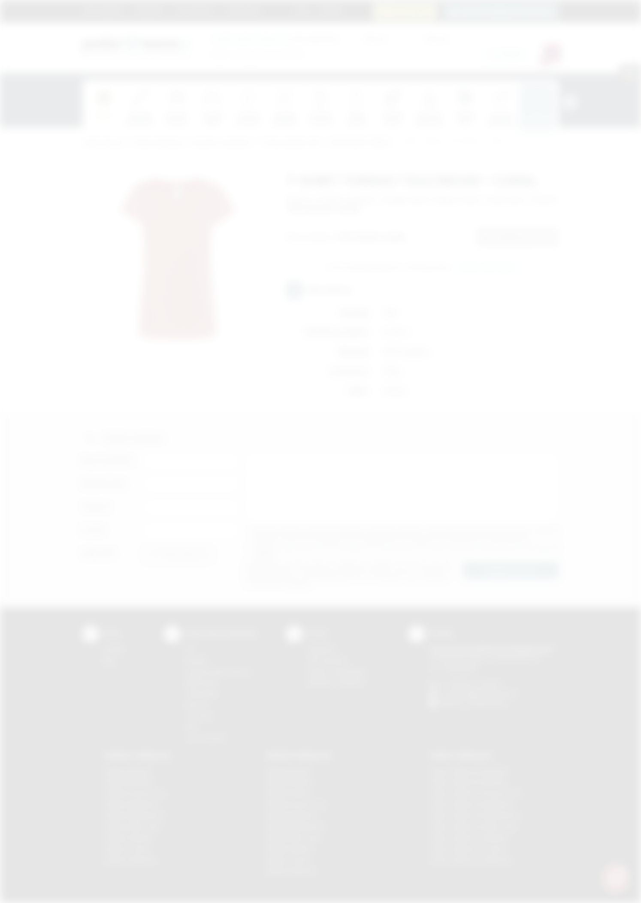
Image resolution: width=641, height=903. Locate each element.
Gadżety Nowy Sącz (132, 826)
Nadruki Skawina (290, 848)
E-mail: (93, 530)
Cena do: (436, 38)
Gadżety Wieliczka (130, 860)
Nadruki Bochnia (289, 771)
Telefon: (96, 507)
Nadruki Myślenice (292, 815)
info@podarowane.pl (488, 693)
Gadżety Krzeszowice (135, 793)
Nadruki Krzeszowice (296, 804)
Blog (302, 10)
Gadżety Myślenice (131, 804)
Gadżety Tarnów (127, 848)
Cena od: (375, 38)
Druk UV (196, 704)
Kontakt (330, 10)
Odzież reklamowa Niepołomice (475, 815)
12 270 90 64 (410, 11)
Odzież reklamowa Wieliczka (471, 860)
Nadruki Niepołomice (296, 826)
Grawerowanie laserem (218, 671)
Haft (190, 727)
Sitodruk (196, 660)
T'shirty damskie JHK (289, 143)
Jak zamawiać (194, 10)
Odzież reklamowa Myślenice (471, 804)
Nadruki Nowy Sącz (294, 837)
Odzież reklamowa (158, 143)
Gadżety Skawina (128, 837)
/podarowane (487, 703)
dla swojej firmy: (275, 38)
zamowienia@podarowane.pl (506, 11)
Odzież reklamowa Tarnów (468, 848)
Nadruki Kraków (288, 793)
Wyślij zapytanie (487, 268)
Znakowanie (242, 10)
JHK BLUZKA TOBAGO (359, 143)
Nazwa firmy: (104, 484)
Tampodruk (201, 693)
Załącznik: (98, 553)
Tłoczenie (198, 715)
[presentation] (570, 102)
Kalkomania (201, 682)
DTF (190, 649)
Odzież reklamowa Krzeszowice (476, 793)
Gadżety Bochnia (127, 771)
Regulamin (149, 10)
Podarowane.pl (103, 143)
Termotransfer (205, 738)
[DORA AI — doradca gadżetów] (615, 877)
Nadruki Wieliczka (291, 871)
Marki (277, 10)
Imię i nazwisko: (108, 460)
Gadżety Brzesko (128, 781)
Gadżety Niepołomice (134, 815)
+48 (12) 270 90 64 (474, 683)
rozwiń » (264, 553)
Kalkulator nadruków (336, 682)
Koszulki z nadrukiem (221, 143)
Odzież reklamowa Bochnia (468, 781)
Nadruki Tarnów (288, 860)
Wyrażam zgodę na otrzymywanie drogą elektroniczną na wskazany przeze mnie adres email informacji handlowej (406, 550)
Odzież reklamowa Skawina (469, 837)
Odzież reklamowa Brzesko (469, 771)
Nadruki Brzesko (290, 781)
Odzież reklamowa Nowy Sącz (473, 826)
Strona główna (104, 10)
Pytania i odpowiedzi (337, 671)
